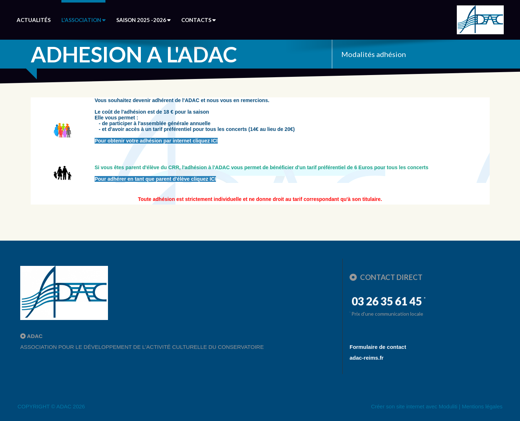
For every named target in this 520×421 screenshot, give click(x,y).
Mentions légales (482, 406)
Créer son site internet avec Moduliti (414, 406)
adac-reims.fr (367, 358)
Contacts (198, 20)
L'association (83, 20)
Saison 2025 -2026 (143, 20)
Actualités (34, 20)
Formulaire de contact (378, 347)
